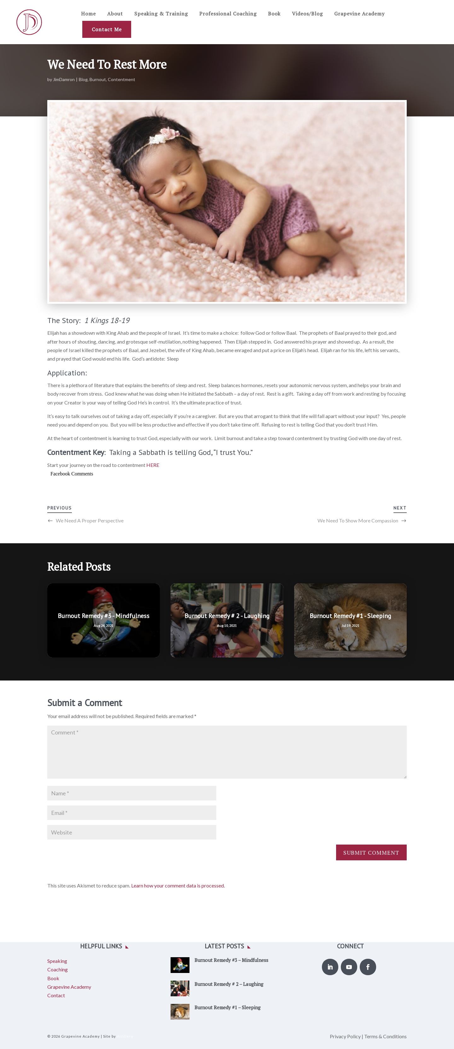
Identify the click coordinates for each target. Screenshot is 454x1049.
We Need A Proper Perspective (90, 520)
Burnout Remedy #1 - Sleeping (350, 616)
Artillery (125, 1036)
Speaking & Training (161, 13)
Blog (83, 79)
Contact (56, 995)
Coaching (57, 969)
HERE (152, 465)
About (115, 13)
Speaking (57, 961)
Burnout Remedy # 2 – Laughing (229, 984)
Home (88, 13)
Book (274, 13)
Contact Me (107, 29)
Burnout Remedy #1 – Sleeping (227, 1007)
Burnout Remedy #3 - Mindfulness (103, 616)
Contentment (121, 79)
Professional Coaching (228, 13)
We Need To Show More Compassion (357, 520)
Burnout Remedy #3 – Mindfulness (231, 960)
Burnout (98, 79)
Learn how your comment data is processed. (178, 885)
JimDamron (64, 79)
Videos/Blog (307, 13)
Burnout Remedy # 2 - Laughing (227, 616)
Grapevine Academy (359, 13)
